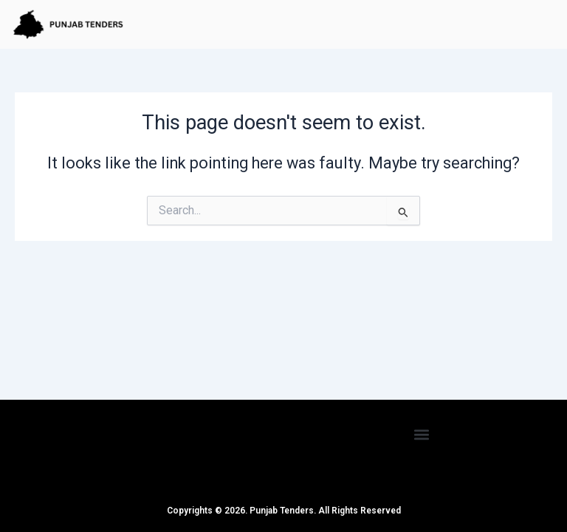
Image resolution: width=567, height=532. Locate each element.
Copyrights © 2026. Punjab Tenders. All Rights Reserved (284, 510)
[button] (422, 434)
